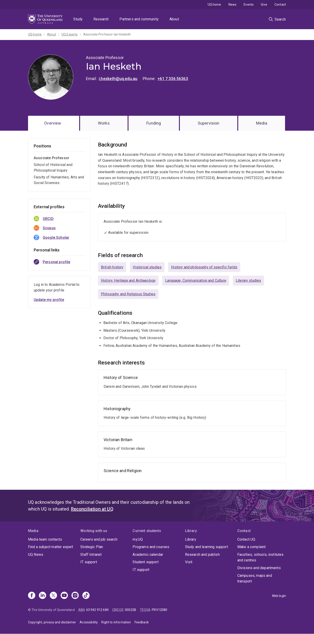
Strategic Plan (91, 547)
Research (101, 19)
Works (104, 123)
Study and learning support (206, 547)
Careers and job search (98, 539)
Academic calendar (148, 554)
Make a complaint (251, 547)
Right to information (116, 622)
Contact (280, 4)
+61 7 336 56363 (172, 78)
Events (249, 4)
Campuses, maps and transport (254, 578)
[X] (53, 596)
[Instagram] (75, 596)
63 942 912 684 (97, 610)
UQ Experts (70, 34)
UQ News (35, 554)
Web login (279, 596)
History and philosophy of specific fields (204, 267)
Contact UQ (246, 539)
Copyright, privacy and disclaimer (52, 622)
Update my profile (49, 300)
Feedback (142, 622)
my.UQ (138, 539)
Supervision (208, 123)
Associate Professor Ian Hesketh (107, 34)
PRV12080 (159, 610)
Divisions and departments (259, 568)
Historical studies (147, 267)
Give (264, 4)
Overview (52, 123)
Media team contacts (45, 539)
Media (261, 123)
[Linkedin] (42, 596)
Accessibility (89, 622)
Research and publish (202, 554)
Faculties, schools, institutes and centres (260, 557)
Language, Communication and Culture (195, 280)
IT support (88, 562)
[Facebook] (31, 596)
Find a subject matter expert (50, 547)
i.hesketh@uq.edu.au (118, 78)
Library (190, 539)
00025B (130, 610)
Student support (145, 562)
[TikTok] (86, 596)
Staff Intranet (91, 554)
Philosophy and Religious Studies (128, 294)
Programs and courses (151, 547)
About (174, 19)
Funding (153, 123)
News (232, 4)
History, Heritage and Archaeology (128, 280)
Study (78, 19)
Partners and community (139, 19)
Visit (189, 562)
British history (112, 267)
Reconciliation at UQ (92, 509)
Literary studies (248, 280)
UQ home (214, 4)
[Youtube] (64, 596)
